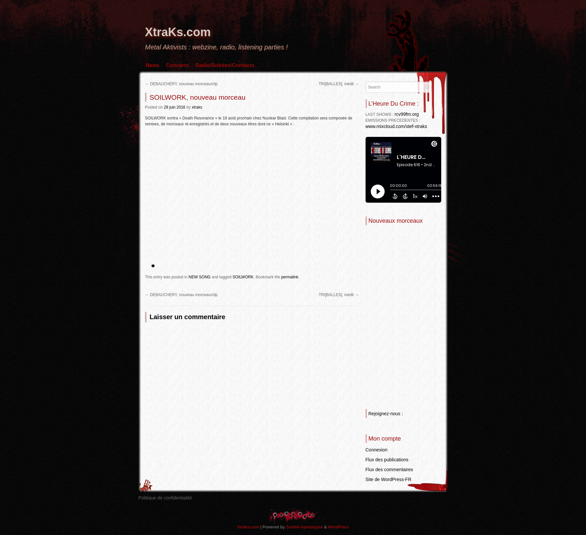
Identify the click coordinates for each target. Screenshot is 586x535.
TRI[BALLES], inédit (338, 84)
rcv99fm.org (407, 114)
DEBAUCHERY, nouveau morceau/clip (181, 84)
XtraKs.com (178, 32)
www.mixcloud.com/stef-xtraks (396, 126)
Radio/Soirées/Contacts (225, 65)
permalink (289, 277)
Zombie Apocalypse (305, 527)
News (153, 65)
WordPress (338, 527)
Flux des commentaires (389, 469)
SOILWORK (243, 277)
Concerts (177, 65)
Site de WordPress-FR (389, 479)
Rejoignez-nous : (386, 413)
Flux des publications (387, 459)
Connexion (377, 449)
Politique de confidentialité (165, 497)
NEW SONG (200, 277)
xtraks (197, 107)
